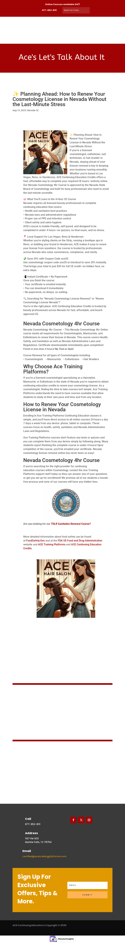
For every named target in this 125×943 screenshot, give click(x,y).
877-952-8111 (49, 10)
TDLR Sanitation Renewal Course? (71, 523)
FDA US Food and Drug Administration (80, 540)
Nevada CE (33, 110)
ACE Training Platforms (52, 544)
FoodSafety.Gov (35, 540)
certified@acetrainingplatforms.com (44, 856)
